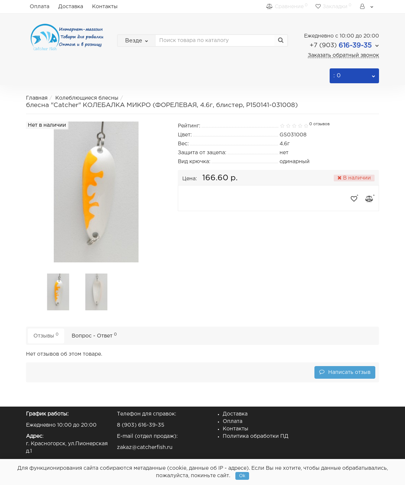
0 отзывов (319, 124)
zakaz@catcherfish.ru (145, 447)
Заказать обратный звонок (343, 55)
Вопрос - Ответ (94, 335)
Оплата (39, 6)
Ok (242, 476)
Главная (37, 98)
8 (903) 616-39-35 (140, 425)
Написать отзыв (344, 372)
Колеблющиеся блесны (86, 98)
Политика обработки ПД (255, 436)
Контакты (105, 6)
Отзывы (46, 335)
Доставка (70, 6)
